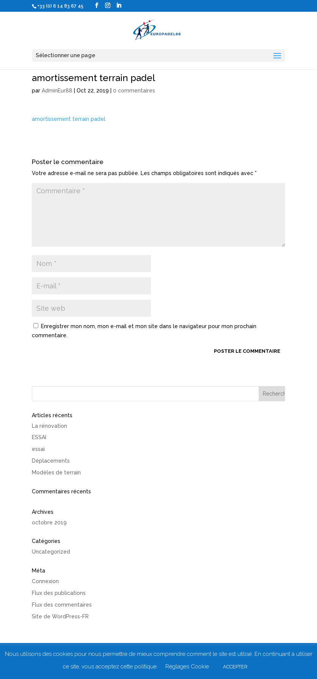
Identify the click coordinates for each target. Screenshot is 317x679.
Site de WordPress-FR (60, 616)
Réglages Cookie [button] (187, 666)
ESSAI (39, 437)
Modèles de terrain (56, 472)
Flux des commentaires (62, 605)
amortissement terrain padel (68, 119)
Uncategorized (51, 552)
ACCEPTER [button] (235, 667)
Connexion (45, 581)
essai (38, 449)
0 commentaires (134, 91)
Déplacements (51, 461)
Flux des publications (59, 593)
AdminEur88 (57, 91)
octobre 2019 (49, 522)
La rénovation (49, 426)
